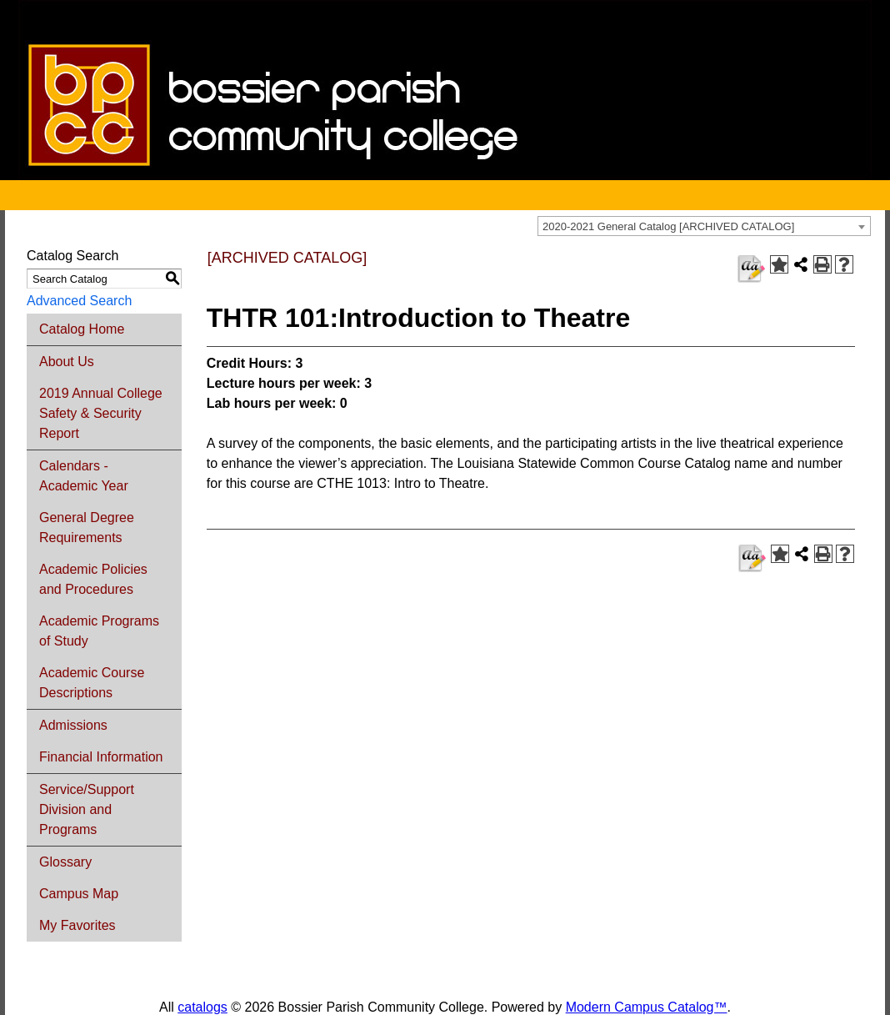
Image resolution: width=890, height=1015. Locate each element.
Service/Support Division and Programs (86, 809)
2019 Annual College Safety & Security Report (100, 413)
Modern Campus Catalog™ (647, 1007)
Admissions (73, 725)
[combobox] (704, 226)
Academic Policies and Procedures (93, 579)
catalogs (203, 1007)
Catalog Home (81, 329)
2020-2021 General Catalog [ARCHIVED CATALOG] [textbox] (668, 226)
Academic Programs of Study (99, 631)
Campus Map (78, 894)
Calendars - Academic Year (83, 476)
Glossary (65, 862)
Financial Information (101, 757)
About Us (66, 361)
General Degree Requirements (86, 527)
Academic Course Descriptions (91, 683)
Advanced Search (79, 301)
